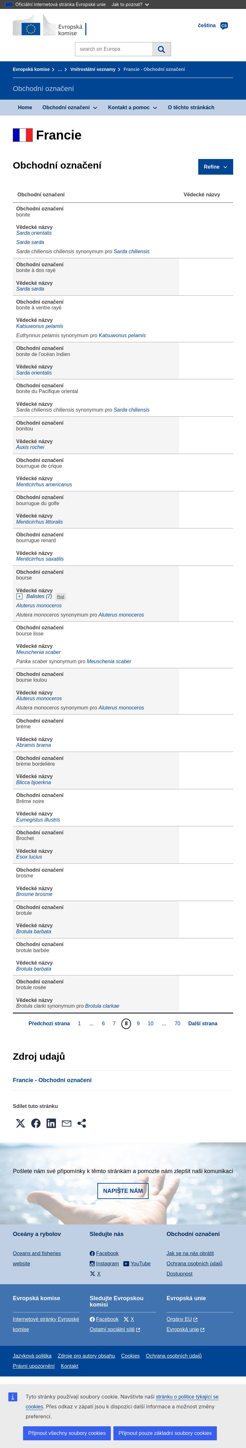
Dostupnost (180, 1274)
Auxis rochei (30, 447)
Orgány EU (179, 1319)
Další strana (202, 1023)
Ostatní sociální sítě (112, 1329)
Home (25, 107)
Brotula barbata (33, 931)
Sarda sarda (30, 242)
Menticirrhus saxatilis (40, 559)
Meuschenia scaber (38, 652)
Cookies (130, 1356)
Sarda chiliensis (132, 251)
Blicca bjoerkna (33, 782)
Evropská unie (183, 1329)
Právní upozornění (34, 1366)
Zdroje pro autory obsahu (86, 1356)
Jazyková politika (32, 1356)
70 (178, 1023)
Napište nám (123, 1191)
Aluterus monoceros (39, 605)
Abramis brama (33, 745)
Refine (212, 167)
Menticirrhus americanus (44, 484)
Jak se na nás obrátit (190, 1253)
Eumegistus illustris (38, 820)
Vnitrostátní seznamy (93, 69)
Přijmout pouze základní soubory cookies (165, 1433)
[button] (20, 1123)
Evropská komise (31, 69)
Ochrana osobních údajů (194, 1263)
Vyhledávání (161, 49)
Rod (60, 597)
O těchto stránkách (191, 107)
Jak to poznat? (130, 4)
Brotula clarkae (102, 1006)
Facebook (104, 1319)
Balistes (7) (39, 596)
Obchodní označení (66, 107)
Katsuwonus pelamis (39, 326)
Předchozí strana (49, 1023)
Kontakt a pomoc (129, 107)
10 (151, 1023)
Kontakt (69, 1366)
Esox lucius (29, 857)
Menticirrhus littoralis (39, 522)
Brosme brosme (34, 894)
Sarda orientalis (34, 233)
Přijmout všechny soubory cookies (67, 1433)
